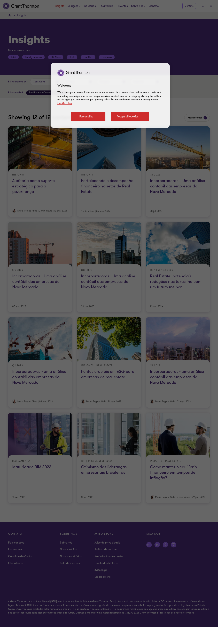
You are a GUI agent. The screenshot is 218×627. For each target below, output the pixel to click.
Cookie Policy (64, 103)
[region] (110, 95)
